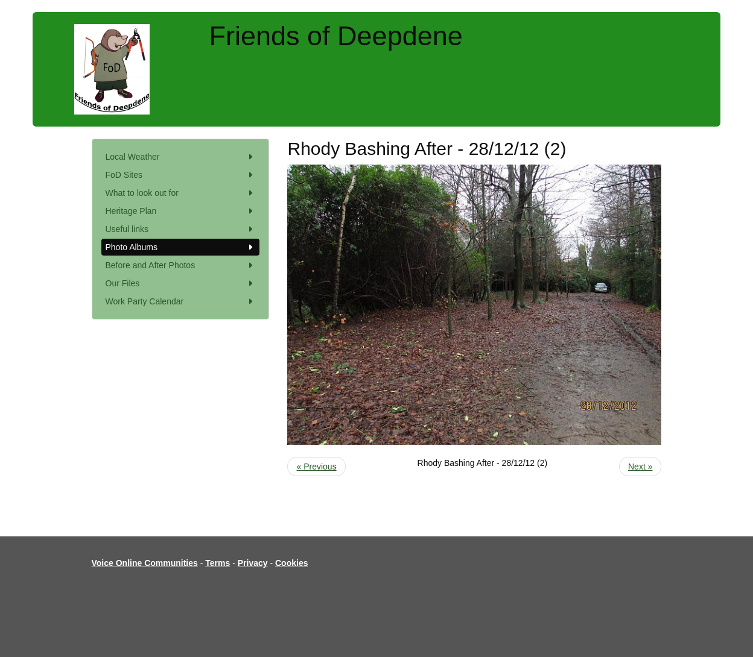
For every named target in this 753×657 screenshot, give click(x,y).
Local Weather (181, 157)
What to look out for (181, 193)
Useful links (181, 229)
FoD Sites (181, 175)
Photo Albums (181, 247)
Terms (217, 563)
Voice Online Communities (145, 563)
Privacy (253, 563)
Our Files (181, 283)
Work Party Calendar (181, 301)
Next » (640, 466)
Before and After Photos (181, 265)
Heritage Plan (181, 211)
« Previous (316, 466)
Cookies (291, 563)
